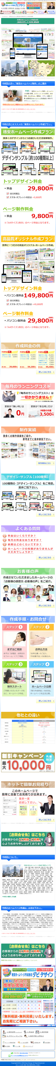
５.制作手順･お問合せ (36, 1036)
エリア (49, 0)
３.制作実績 (44, 1032)
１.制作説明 (14, 1032)
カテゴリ (53, 0)
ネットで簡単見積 (8, 1042)
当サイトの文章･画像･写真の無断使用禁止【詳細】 (28, 1065)
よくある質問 (23, 1042)
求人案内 (6, 1046)
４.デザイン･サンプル (14, 1036)
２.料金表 (30, 1032)
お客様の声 (35, 1042)
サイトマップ (28, 1046)
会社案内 (46, 1042)
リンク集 (16, 1046)
